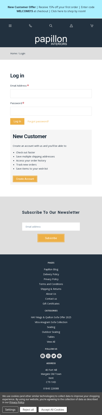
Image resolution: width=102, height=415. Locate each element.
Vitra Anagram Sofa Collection (51, 322)
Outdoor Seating (51, 332)
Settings (10, 409)
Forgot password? (38, 121)
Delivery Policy (51, 274)
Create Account (25, 179)
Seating (51, 327)
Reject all (28, 409)
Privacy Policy (51, 279)
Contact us (51, 298)
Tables (51, 336)
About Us (51, 293)
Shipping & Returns (51, 288)
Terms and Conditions (51, 284)
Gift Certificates (51, 303)
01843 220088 (51, 388)
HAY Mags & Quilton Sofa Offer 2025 (51, 317)
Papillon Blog (51, 269)
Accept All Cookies (52, 409)
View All (51, 341)
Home (13, 53)
